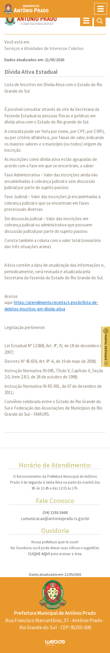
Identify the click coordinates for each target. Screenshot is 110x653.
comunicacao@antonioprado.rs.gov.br (55, 518)
